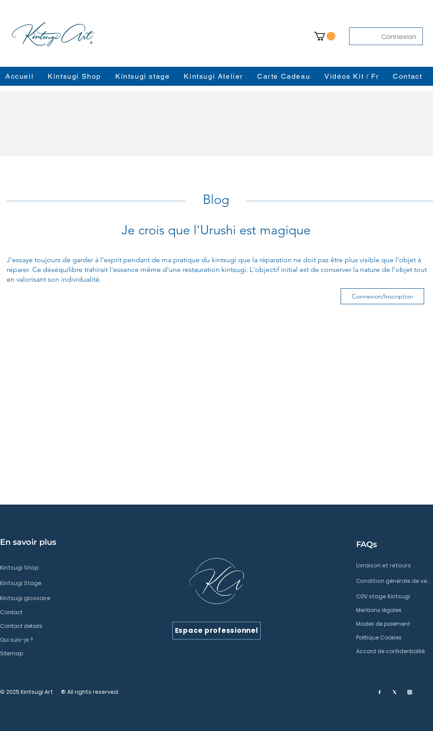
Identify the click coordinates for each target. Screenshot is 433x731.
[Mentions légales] (393, 610)
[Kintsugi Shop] (64, 568)
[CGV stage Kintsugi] (393, 596)
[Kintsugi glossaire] (64, 598)
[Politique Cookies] (393, 637)
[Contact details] (64, 626)
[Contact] (64, 612)
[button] (324, 36)
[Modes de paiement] (393, 624)
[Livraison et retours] (393, 565)
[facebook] (379, 692)
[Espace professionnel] (216, 630)
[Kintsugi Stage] (64, 583)
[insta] (409, 692)
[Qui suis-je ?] (64, 640)
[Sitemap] (64, 653)
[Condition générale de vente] (393, 581)
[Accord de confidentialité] (393, 651)
